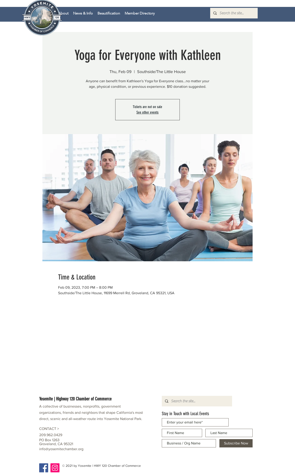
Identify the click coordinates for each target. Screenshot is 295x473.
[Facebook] (43, 467)
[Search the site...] (233, 13)
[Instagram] (54, 467)
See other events (147, 112)
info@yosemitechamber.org (61, 449)
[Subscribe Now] (236, 443)
